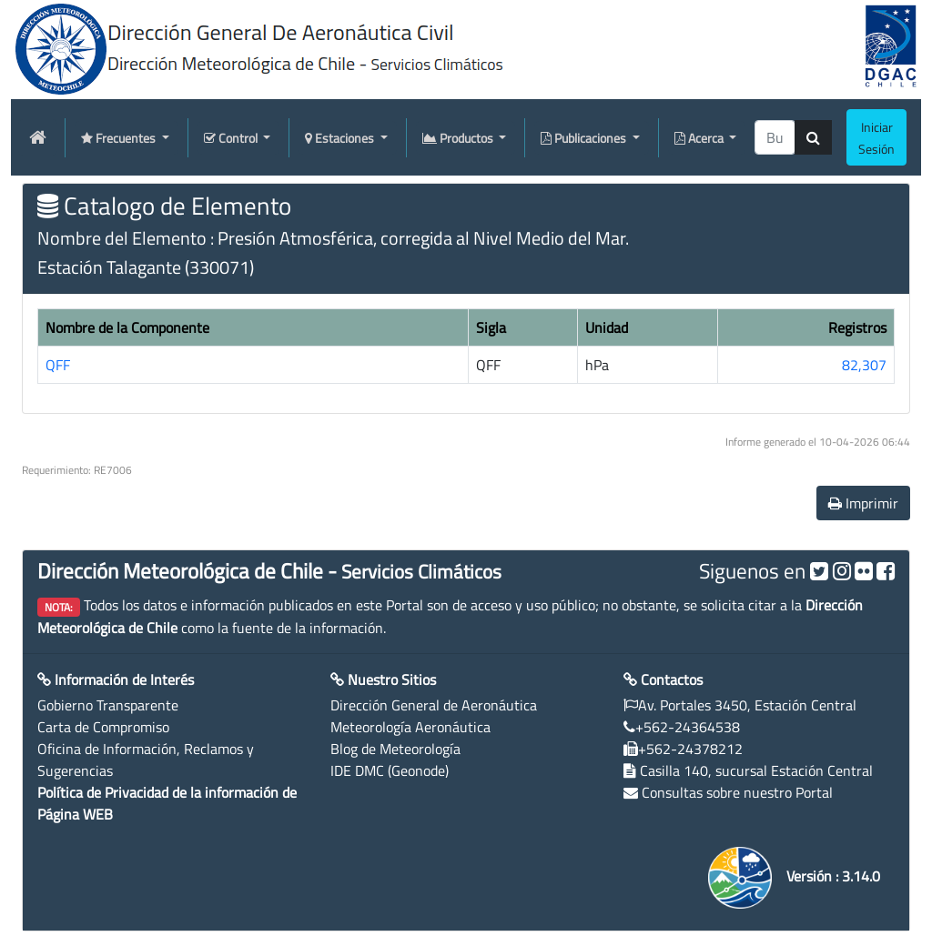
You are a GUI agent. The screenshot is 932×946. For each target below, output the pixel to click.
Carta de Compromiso (103, 727)
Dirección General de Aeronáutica (433, 705)
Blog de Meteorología (395, 749)
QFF (58, 365)
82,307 (864, 365)
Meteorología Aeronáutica (410, 727)
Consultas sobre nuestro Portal (737, 792)
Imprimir (863, 503)
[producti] (775, 137)
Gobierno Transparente (107, 705)
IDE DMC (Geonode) (389, 770)
